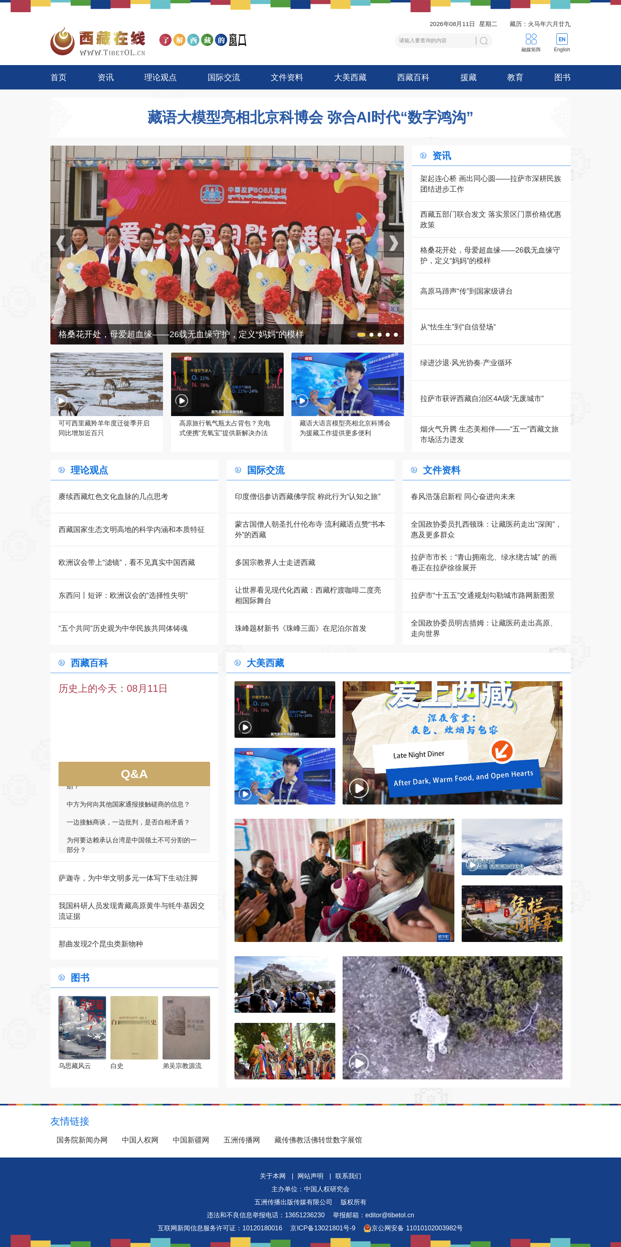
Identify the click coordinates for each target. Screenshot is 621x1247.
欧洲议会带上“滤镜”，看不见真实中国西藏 (127, 562)
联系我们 (348, 1176)
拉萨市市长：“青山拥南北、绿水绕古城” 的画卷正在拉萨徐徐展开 (484, 562)
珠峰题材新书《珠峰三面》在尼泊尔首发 (301, 628)
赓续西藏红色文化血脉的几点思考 (113, 497)
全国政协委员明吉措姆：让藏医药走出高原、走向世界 (484, 628)
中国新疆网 (191, 1140)
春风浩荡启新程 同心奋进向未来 (463, 497)
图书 (562, 77)
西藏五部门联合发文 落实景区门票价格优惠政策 (490, 219)
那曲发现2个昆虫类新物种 (101, 944)
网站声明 (310, 1176)
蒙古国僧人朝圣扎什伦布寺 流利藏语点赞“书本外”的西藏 (310, 529)
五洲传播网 (242, 1140)
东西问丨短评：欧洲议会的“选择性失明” (123, 595)
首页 (58, 77)
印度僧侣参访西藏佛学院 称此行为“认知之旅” (308, 497)
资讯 (106, 77)
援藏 (468, 77)
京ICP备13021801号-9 (322, 1228)
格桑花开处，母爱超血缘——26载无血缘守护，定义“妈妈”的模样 (490, 255)
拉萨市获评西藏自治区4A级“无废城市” (482, 399)
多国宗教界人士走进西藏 (275, 562)
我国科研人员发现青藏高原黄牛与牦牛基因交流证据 (132, 911)
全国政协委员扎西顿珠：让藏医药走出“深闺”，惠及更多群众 (486, 529)
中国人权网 (140, 1140)
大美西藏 (350, 77)
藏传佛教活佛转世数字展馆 (318, 1140)
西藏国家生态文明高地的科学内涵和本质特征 (132, 529)
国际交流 (224, 77)
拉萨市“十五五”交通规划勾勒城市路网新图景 (483, 595)
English (562, 49)
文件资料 (287, 77)
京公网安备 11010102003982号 (413, 1228)
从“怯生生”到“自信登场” (458, 327)
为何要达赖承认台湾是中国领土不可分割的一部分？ (132, 848)
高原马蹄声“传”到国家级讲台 (466, 291)
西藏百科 (413, 77)
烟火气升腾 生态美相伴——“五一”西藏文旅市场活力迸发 (489, 434)
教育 (515, 77)
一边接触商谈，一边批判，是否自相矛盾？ (128, 825)
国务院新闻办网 (82, 1140)
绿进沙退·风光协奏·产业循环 (466, 363)
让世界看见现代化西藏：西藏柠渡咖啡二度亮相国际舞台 (308, 595)
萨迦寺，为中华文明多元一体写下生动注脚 (128, 878)
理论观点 (160, 77)
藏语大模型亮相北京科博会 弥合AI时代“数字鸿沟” (310, 117)
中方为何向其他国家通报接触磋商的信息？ (128, 807)
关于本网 (273, 1176)
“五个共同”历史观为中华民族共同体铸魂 (123, 628)
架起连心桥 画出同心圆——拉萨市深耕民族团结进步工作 (490, 183)
